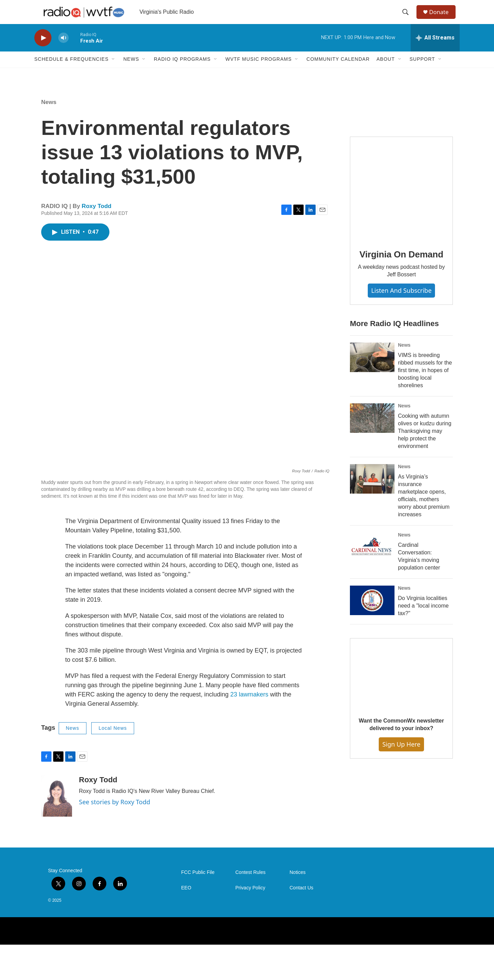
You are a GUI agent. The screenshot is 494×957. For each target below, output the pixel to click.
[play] (42, 50)
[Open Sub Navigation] (113, 71)
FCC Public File (197, 884)
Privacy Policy (250, 899)
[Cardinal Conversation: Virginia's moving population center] (372, 559)
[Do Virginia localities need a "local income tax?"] (372, 612)
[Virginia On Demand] (401, 200)
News (131, 71)
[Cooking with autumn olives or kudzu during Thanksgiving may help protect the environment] (372, 430)
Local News (112, 740)
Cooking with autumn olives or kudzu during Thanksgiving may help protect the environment (424, 443)
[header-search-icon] (407, 18)
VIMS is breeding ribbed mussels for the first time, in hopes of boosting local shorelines (425, 383)
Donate (442, 18)
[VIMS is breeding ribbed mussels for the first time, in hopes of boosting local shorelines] (372, 369)
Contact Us (301, 899)
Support (422, 71)
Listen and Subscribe (401, 302)
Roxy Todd (96, 218)
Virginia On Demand (401, 266)
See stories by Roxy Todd (114, 814)
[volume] (63, 50)
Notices (298, 884)
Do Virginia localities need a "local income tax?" (423, 617)
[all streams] (435, 50)
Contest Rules (250, 884)
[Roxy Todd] (56, 808)
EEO (186, 899)
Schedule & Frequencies (71, 71)
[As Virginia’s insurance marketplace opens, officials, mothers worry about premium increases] (372, 491)
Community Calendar (337, 71)
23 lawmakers (249, 706)
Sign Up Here (401, 756)
